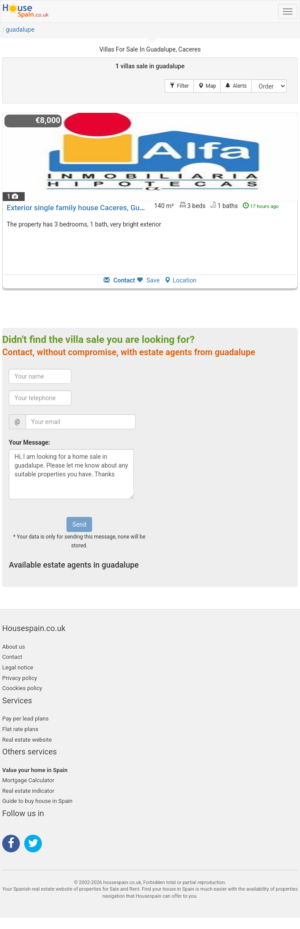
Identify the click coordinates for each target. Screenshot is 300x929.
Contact (12, 657)
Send (79, 524)
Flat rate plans (20, 729)
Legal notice (17, 667)
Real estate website (27, 739)
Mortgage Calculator (28, 780)
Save (148, 280)
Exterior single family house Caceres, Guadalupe (86, 207)
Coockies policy (22, 688)
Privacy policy (19, 678)
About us (13, 646)
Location (180, 280)
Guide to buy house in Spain (37, 801)
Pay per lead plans (25, 718)
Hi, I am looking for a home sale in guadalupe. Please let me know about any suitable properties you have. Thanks (71, 474)
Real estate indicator (28, 791)
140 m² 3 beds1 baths (216, 205)
